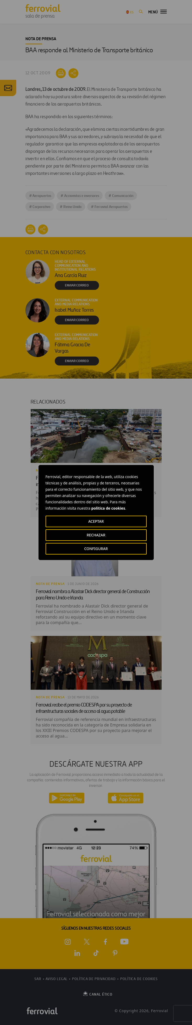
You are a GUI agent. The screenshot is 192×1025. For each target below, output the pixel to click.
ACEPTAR (96, 521)
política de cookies (108, 508)
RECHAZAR (96, 534)
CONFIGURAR (96, 548)
